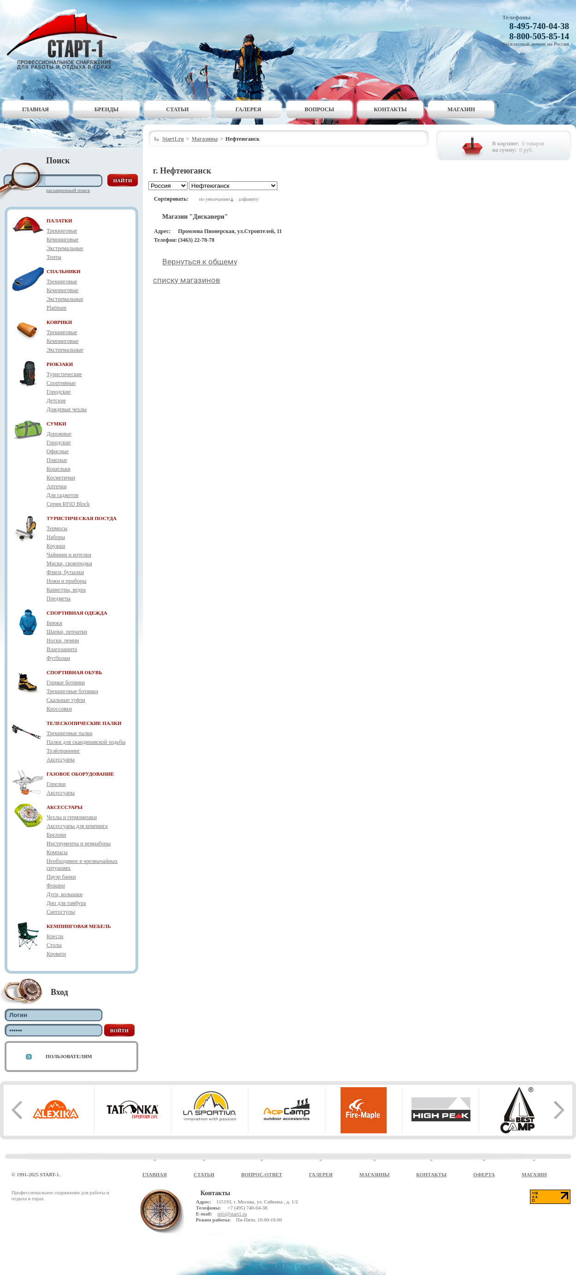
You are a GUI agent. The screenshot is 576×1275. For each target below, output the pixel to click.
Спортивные (61, 383)
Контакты (390, 109)
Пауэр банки (61, 877)
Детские (56, 400)
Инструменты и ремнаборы (79, 843)
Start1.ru (173, 139)
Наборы (56, 537)
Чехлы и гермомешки (72, 817)
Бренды (106, 109)
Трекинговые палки (70, 733)
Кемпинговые (62, 239)
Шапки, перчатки (67, 632)
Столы (54, 945)
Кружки (56, 546)
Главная (35, 109)
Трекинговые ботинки (72, 691)
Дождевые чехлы (67, 409)
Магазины (205, 139)
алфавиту (248, 199)
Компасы (57, 852)
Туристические (64, 374)
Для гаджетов (62, 495)
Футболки (58, 658)
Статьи (177, 109)
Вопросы (319, 109)
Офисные (58, 451)
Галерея (248, 109)
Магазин (461, 109)
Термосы (57, 528)
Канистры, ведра (66, 590)
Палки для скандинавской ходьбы (86, 742)
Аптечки (57, 486)
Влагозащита (62, 649)
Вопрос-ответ (261, 1174)
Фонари (56, 885)
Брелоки (56, 835)
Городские (59, 392)
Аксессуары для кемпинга (77, 826)
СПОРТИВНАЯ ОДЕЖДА (77, 613)
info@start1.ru (232, 1213)
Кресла (55, 936)
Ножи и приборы (67, 581)
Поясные (57, 460)
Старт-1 (65, 39)
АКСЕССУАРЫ (64, 807)
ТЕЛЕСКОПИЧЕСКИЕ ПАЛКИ (84, 723)
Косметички (61, 477)
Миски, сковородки (69, 563)
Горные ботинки (66, 682)
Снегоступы (61, 912)
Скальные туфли (66, 700)
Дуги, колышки (64, 894)
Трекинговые (62, 230)
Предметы (59, 598)
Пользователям (69, 1056)
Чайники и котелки (69, 554)
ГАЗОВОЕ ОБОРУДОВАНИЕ (80, 774)
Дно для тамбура (66, 903)
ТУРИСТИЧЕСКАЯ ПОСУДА (82, 518)
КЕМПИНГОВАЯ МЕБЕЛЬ (79, 926)
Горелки (56, 784)
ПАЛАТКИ (59, 220)
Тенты (54, 257)
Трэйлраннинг (63, 751)
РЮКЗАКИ (60, 364)
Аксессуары (61, 759)
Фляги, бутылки (65, 572)
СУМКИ (56, 423)
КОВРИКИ (59, 322)
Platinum (56, 308)
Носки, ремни (63, 640)
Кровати (56, 954)
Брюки (54, 623)
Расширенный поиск (68, 190)
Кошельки (59, 469)
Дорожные (59, 434)
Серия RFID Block (68, 504)
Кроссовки (59, 709)
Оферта (484, 1174)
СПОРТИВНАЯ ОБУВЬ (74, 672)
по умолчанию (214, 199)
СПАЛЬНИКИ (64, 271)
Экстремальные (65, 248)
